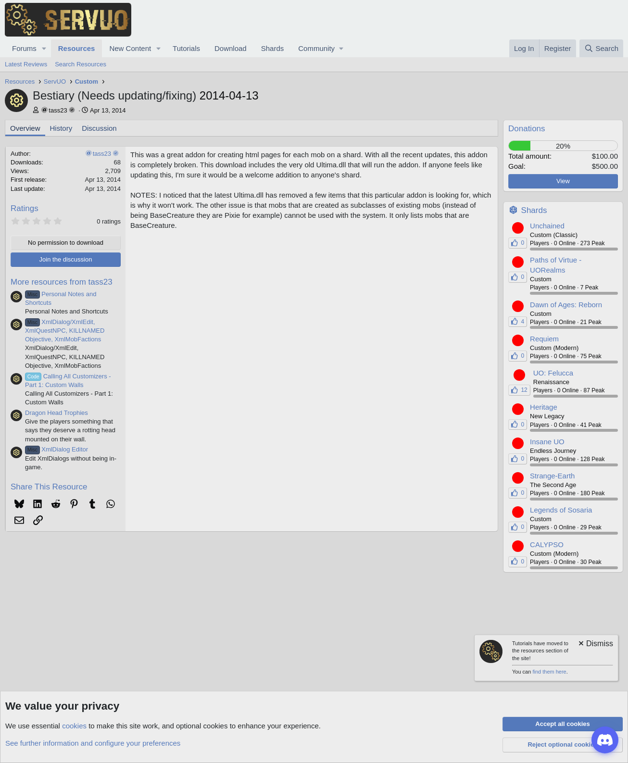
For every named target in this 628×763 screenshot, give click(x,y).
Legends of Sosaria (561, 510)
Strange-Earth (552, 476)
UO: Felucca (553, 373)
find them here (549, 672)
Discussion (99, 128)
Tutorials (186, 48)
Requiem (544, 339)
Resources (76, 48)
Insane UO (547, 442)
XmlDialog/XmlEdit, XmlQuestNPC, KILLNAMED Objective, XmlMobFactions (64, 330)
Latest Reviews (26, 64)
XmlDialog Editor (56, 449)
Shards (272, 48)
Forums (24, 48)
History (61, 128)
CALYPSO (547, 544)
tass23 (58, 110)
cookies (74, 726)
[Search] (601, 48)
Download (230, 48)
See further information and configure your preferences (92, 743)
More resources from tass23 (62, 282)
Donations (526, 128)
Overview (25, 128)
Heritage (543, 407)
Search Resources (80, 64)
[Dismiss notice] (595, 644)
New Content (130, 48)
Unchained (547, 226)
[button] (44, 48)
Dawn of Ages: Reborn (566, 304)
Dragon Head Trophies (56, 412)
